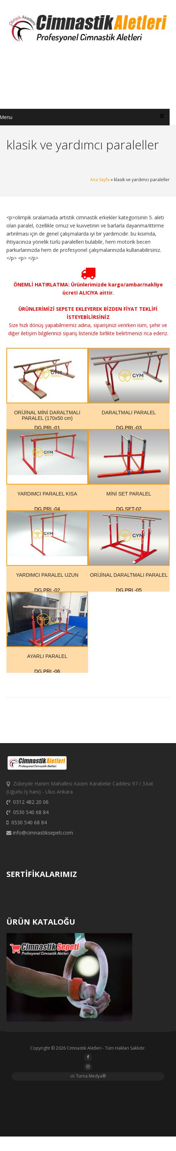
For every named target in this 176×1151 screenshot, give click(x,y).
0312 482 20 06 (27, 805)
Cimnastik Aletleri (84, 1049)
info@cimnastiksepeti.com (39, 835)
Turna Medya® (88, 1077)
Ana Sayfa (100, 180)
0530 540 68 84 (27, 815)
